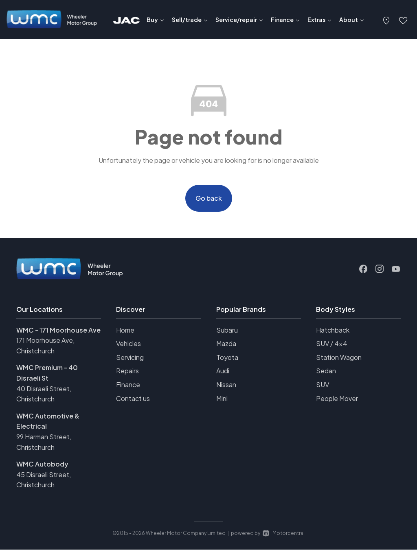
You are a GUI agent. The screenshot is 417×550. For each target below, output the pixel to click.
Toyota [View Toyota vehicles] (227, 357)
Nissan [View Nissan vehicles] (226, 385)
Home (125, 330)
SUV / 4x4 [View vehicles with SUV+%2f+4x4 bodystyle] (331, 344)
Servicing (130, 357)
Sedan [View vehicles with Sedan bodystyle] (326, 371)
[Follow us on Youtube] (396, 269)
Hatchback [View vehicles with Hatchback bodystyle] (332, 330)
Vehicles (128, 344)
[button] (386, 20)
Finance (128, 385)
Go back (208, 198)
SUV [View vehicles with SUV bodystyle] (322, 385)
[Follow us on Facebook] (363, 269)
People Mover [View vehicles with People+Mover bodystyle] (337, 398)
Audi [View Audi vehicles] (222, 371)
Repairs (127, 371)
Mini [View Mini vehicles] (222, 398)
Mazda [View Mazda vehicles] (226, 344)
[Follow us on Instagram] (379, 269)
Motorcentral (284, 533)
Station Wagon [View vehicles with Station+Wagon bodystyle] (339, 357)
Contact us (133, 398)
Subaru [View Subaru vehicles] (227, 330)
